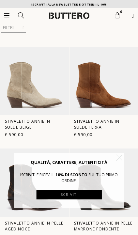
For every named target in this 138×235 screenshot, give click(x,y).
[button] (119, 158)
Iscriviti (68, 194)
